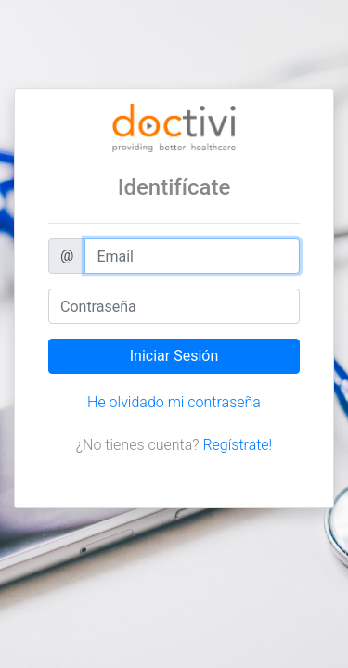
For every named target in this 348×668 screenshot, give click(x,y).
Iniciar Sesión (174, 356)
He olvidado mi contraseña (174, 402)
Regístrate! (237, 445)
